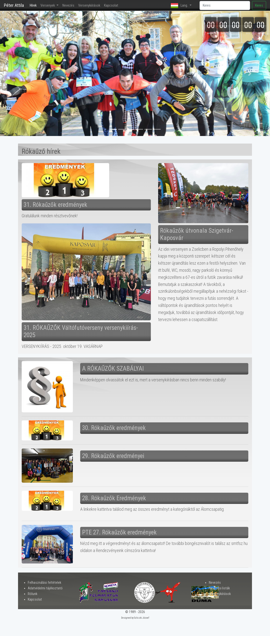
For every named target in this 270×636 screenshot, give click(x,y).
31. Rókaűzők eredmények (55, 204)
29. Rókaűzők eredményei (113, 455)
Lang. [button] (180, 5)
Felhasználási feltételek (44, 583)
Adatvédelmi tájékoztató (45, 588)
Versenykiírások (89, 5)
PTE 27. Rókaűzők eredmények (119, 532)
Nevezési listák (219, 588)
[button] (20, 73)
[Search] (225, 5)
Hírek (34, 5)
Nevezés (68, 5)
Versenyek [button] (48, 5)
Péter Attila (14, 5)
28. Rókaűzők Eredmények (114, 498)
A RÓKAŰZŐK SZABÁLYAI (113, 368)
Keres (259, 5)
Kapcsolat (111, 5)
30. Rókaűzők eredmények (114, 427)
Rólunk (32, 594)
